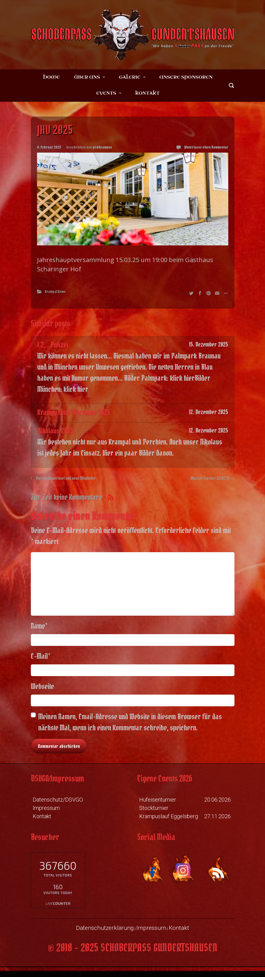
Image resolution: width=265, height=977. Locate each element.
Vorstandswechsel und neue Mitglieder (66, 478)
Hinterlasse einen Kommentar (206, 147)
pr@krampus (102, 147)
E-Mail (40, 656)
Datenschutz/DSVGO (58, 799)
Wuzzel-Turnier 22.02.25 (210, 478)
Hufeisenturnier (157, 799)
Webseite (42, 686)
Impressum (46, 808)
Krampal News (55, 291)
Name (39, 626)
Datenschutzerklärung (105, 927)
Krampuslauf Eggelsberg (168, 816)
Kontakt (42, 816)
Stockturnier (153, 808)
